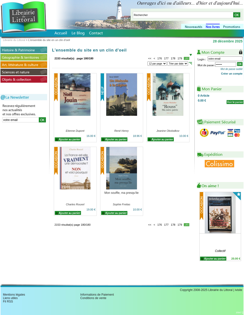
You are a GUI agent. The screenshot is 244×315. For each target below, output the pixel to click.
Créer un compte (232, 73)
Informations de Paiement (97, 294)
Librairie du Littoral (14, 40)
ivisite (238, 290)
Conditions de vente (93, 298)
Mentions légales (14, 294)
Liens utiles (10, 298)
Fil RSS (8, 301)
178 (173, 58)
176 (159, 58)
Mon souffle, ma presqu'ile (121, 193)
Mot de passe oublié (231, 69)
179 (179, 58)
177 (166, 58)
